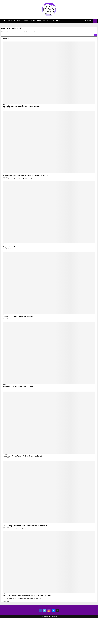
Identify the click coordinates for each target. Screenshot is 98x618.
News (4, 20)
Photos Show (5, 314)
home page (19, 31)
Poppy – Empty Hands (10, 247)
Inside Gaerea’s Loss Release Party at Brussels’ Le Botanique (23, 456)
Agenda (39, 20)
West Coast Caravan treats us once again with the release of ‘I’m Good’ (27, 595)
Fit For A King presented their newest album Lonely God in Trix (25, 525)
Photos (33, 20)
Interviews (17, 20)
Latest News (6, 38)
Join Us (52, 20)
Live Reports (25, 20)
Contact (58, 20)
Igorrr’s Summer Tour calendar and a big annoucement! (22, 106)
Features (45, 20)
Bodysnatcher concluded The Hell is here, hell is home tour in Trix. (26, 175)
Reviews (10, 20)
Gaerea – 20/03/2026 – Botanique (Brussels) (18, 316)
